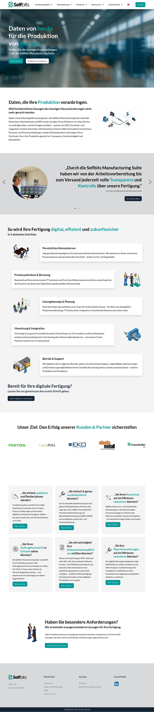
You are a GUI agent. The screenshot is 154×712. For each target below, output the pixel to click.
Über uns (12, 684)
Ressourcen (98, 4)
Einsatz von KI (50, 694)
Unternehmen (115, 4)
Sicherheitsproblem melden (90, 687)
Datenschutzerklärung (53, 687)
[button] (4, 182)
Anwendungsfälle (43, 4)
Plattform (81, 4)
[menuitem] (128, 4)
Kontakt (82, 683)
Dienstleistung (64, 4)
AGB (46, 690)
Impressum (48, 683)
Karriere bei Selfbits (17, 688)
